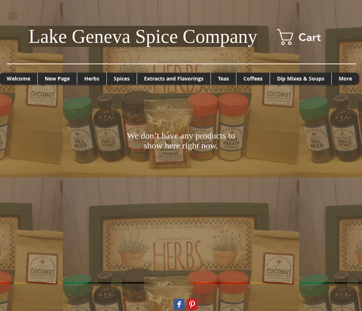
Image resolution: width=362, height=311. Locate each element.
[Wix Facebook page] (179, 304)
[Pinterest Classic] (192, 304)
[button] (12, 13)
